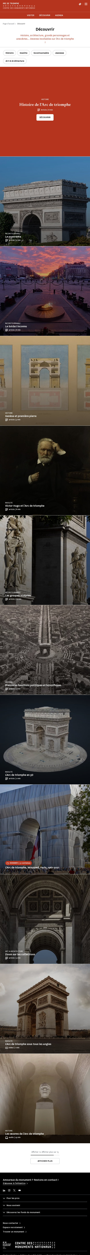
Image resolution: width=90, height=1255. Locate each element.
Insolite (23, 53)
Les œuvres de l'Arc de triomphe (24, 1134)
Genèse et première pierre (20, 416)
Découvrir (44, 15)
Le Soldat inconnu (16, 326)
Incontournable (41, 53)
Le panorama (13, 236)
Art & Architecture (15, 61)
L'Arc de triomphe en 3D (19, 775)
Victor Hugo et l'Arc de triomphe (24, 506)
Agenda (59, 15)
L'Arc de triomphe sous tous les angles (28, 1044)
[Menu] (86, 4)
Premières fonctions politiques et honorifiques (33, 685)
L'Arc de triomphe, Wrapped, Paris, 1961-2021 (32, 867)
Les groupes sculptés (18, 595)
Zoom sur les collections (20, 954)
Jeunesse (59, 53)
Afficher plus (45, 1161)
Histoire (9, 53)
